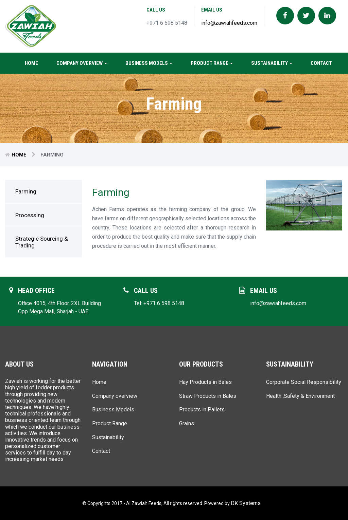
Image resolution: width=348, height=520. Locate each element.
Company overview (81, 63)
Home (31, 63)
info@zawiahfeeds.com (229, 23)
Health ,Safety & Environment (300, 396)
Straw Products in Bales (207, 396)
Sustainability (271, 63)
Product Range (212, 63)
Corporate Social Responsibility (303, 382)
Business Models (148, 63)
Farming (25, 191)
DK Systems (246, 503)
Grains (186, 423)
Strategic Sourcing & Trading (41, 242)
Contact (321, 63)
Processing (29, 215)
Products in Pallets (202, 409)
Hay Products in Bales (205, 382)
